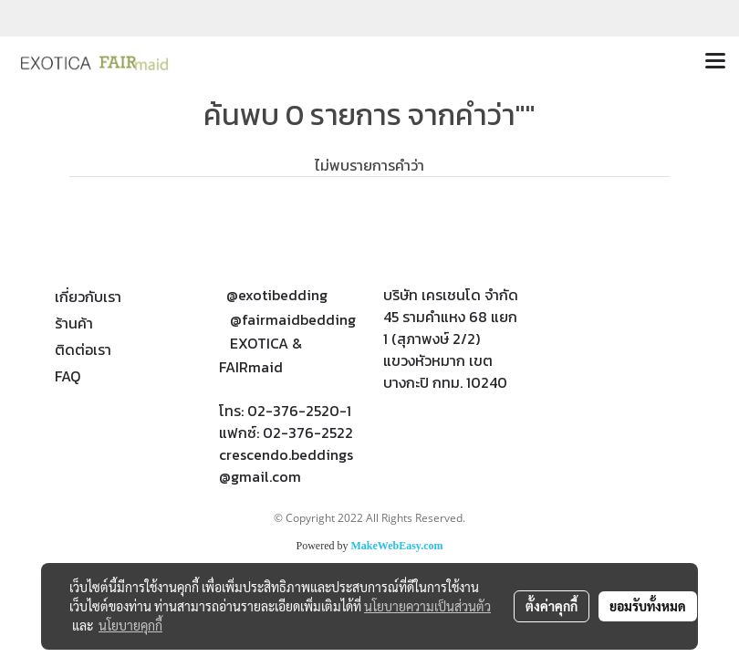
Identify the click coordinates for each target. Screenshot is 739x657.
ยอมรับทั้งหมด (647, 606)
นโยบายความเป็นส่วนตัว (427, 606)
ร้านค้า (74, 323)
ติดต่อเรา (83, 349)
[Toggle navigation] (715, 62)
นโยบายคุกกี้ (130, 625)
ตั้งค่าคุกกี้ (552, 606)
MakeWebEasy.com (397, 545)
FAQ (67, 376)
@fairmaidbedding (293, 319)
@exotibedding (277, 295)
